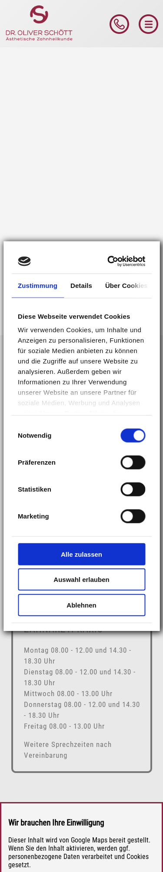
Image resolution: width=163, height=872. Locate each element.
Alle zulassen (81, 554)
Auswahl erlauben (81, 579)
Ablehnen (81, 604)
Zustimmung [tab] (37, 285)
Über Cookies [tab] (126, 285)
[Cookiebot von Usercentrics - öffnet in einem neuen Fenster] (110, 261)
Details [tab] (81, 285)
